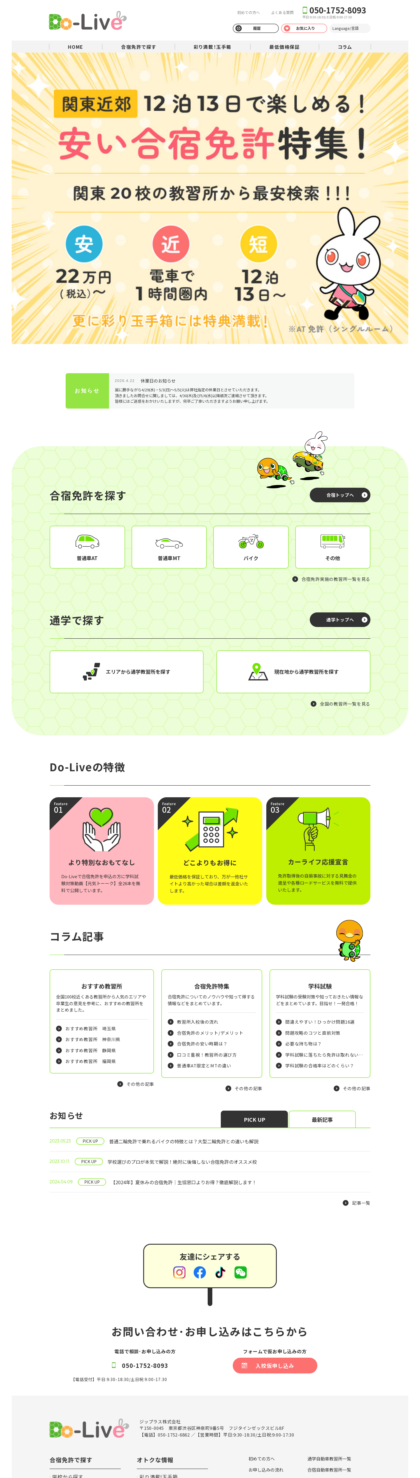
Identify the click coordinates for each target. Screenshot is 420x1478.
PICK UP (254, 1005)
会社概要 (316, 1421)
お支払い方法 (320, 1366)
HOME (75, 47)
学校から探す (67, 1362)
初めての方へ (248, 12)
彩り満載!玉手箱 (158, 1362)
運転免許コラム (157, 1382)
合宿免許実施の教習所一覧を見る (336, 422)
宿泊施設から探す (73, 1382)
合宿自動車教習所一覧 (329, 1355)
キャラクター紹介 (324, 1410)
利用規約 (257, 1399)
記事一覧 (361, 1088)
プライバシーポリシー (67, 1451)
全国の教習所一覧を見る (345, 546)
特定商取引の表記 (266, 1410)
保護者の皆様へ (264, 1421)
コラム (345, 47)
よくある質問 (282, 12)
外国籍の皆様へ (322, 1399)
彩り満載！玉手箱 (213, 47)
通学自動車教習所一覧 (329, 1344)
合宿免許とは (262, 1366)
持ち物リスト (320, 1377)
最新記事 (322, 1005)
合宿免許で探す (138, 47)
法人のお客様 (155, 1392)
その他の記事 (140, 969)
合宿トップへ (340, 338)
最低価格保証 (284, 47)
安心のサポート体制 (268, 1377)
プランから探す (70, 1372)
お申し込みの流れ (266, 1355)
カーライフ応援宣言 (327, 1388)
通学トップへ (340, 462)
